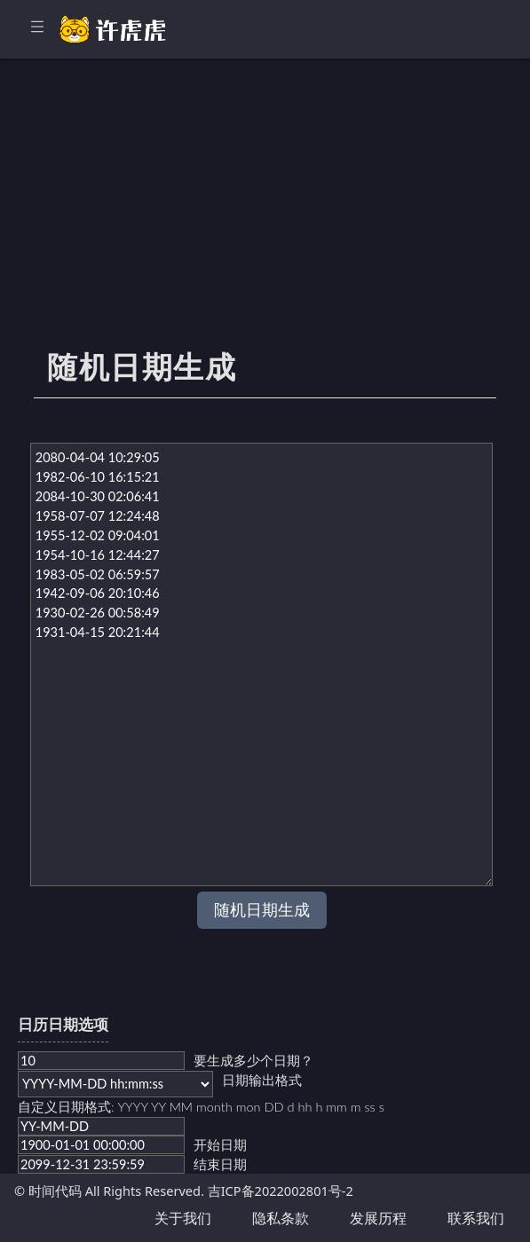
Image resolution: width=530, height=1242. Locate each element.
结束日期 (220, 1164)
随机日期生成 (262, 909)
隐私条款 (280, 1218)
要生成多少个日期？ (253, 1060)
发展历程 (378, 1218)
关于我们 (182, 1218)
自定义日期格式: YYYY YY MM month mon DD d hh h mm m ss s (201, 1106)
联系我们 (475, 1218)
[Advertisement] (265, 213)
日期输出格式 (262, 1080)
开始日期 (220, 1144)
